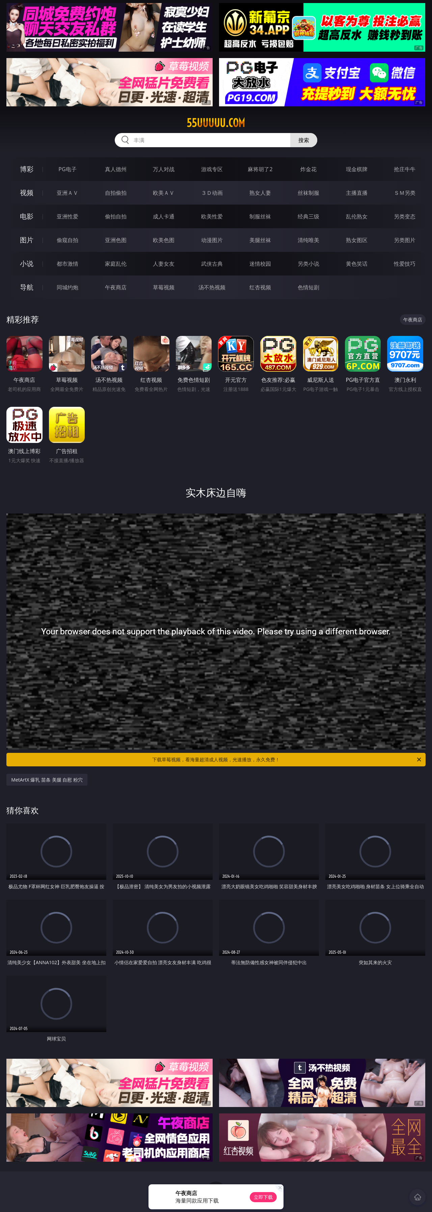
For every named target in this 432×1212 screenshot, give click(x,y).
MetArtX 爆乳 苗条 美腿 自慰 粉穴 (47, 779)
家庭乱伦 (116, 263)
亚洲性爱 (67, 216)
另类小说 (308, 263)
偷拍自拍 (116, 216)
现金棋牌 (357, 169)
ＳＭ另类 (404, 192)
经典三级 (308, 216)
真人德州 (116, 169)
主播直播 (357, 192)
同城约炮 (67, 287)
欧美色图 (163, 240)
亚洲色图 (116, 240)
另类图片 (404, 240)
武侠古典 (212, 263)
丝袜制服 (308, 192)
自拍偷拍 (116, 192)
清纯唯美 (308, 240)
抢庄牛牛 (404, 169)
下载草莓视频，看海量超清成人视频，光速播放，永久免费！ (287, 760)
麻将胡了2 (260, 169)
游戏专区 (212, 169)
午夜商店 (116, 287)
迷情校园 (260, 263)
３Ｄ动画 (212, 192)
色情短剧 (308, 287)
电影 (26, 216)
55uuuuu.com (216, 123)
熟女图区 (357, 240)
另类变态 (404, 216)
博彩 (26, 169)
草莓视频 (163, 287)
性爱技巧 (404, 263)
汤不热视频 (211, 287)
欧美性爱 (212, 216)
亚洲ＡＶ (67, 192)
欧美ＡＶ (163, 192)
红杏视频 (260, 287)
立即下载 (263, 1197)
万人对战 (163, 169)
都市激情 (67, 263)
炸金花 (308, 169)
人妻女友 (163, 263)
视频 (26, 192)
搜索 (303, 140)
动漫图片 (212, 240)
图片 (26, 239)
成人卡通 (163, 216)
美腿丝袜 (260, 240)
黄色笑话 (357, 263)
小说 (26, 263)
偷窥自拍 (67, 240)
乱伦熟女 (357, 216)
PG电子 (67, 169)
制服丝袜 (260, 216)
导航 (26, 287)
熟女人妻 (260, 192)
